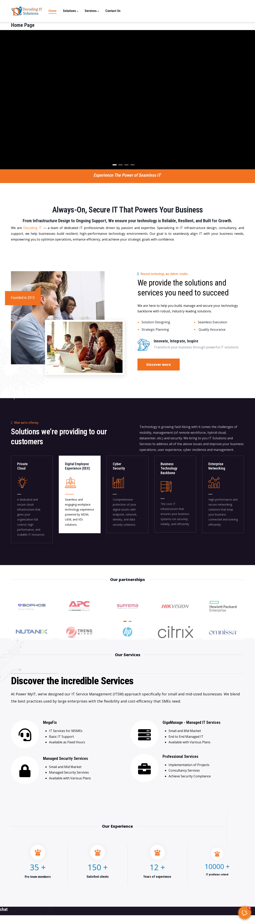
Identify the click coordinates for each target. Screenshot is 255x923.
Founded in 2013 (23, 297)
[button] (244, 912)
